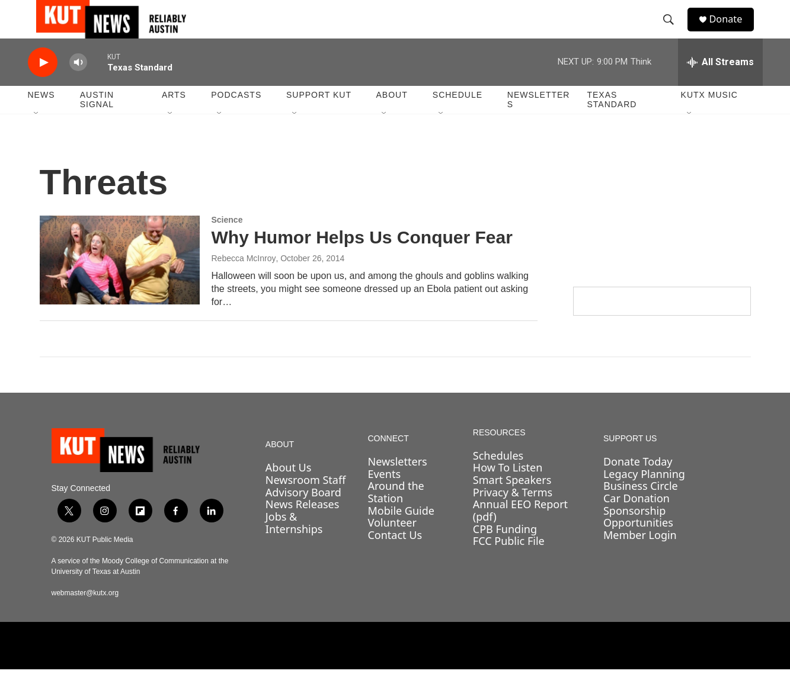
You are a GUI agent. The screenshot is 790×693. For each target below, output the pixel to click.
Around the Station (395, 515)
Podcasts (236, 118)
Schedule (457, 118)
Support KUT (318, 118)
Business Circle (640, 509)
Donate (732, 31)
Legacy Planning (644, 497)
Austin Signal (97, 123)
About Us (289, 491)
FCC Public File (509, 564)
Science (227, 243)
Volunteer (391, 546)
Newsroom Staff (306, 503)
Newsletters (538, 123)
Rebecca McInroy (244, 282)
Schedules (498, 478)
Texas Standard (612, 123)
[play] (42, 86)
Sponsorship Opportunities (638, 540)
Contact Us (394, 558)
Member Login (640, 558)
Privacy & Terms (512, 516)
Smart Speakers (512, 503)
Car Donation (636, 522)
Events (384, 497)
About (391, 118)
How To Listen (508, 491)
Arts (174, 118)
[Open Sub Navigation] (36, 137)
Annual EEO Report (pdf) (520, 534)
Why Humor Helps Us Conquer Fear (362, 261)
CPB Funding (505, 553)
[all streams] (720, 86)
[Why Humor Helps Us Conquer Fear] (120, 283)
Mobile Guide (400, 534)
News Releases (303, 528)
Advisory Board (303, 516)
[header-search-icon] (673, 31)
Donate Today (638, 485)
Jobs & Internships (294, 546)
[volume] (78, 86)
